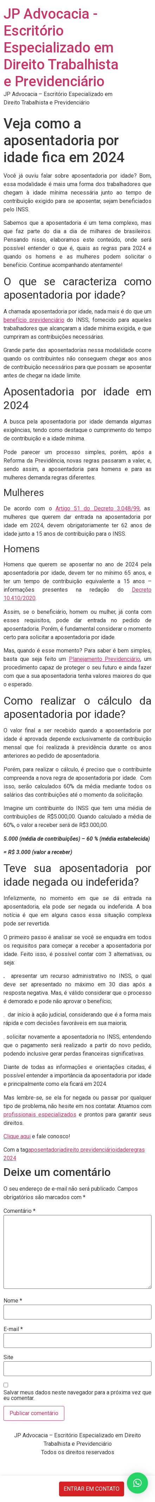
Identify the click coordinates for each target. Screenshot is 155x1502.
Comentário (19, 1211)
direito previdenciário (89, 1149)
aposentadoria (45, 1149)
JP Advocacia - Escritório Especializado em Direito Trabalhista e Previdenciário (61, 48)
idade (122, 1149)
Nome (13, 1301)
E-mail (13, 1329)
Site (8, 1357)
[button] (137, 1483)
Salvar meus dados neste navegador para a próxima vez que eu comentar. (77, 1395)
